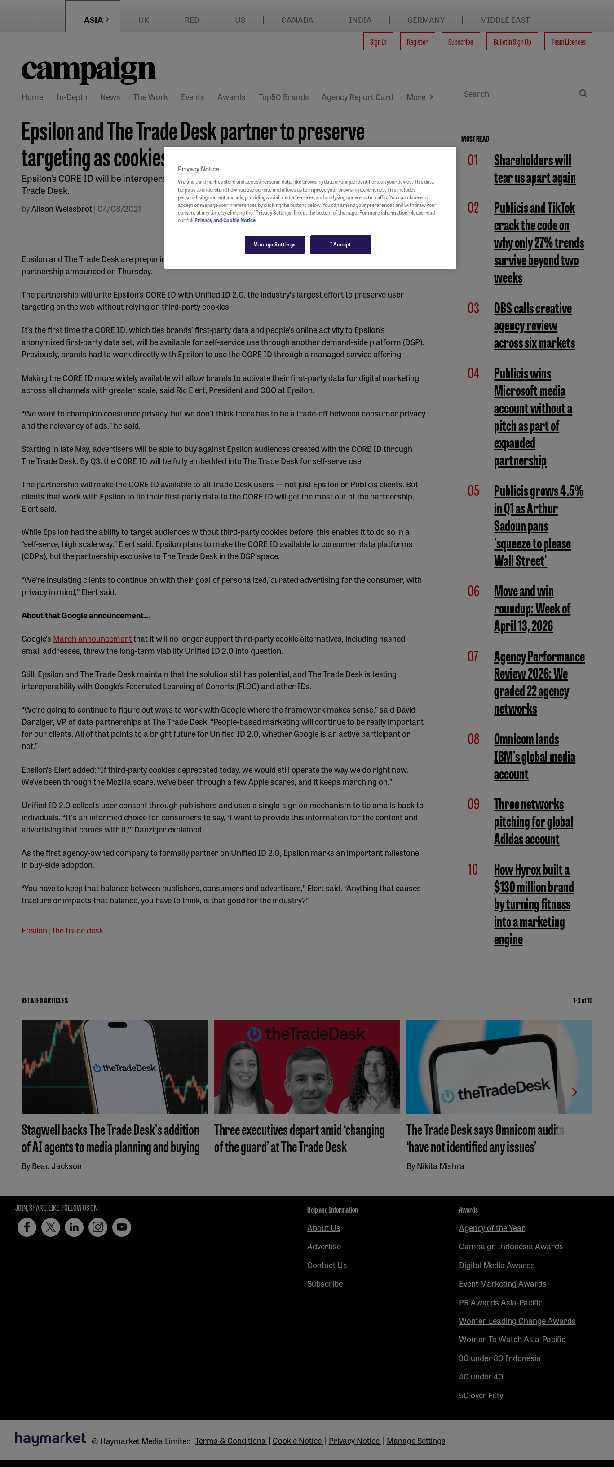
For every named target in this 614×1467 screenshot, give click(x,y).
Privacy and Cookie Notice (225, 219)
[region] (310, 208)
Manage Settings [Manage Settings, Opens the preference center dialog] (274, 244)
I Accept (340, 244)
